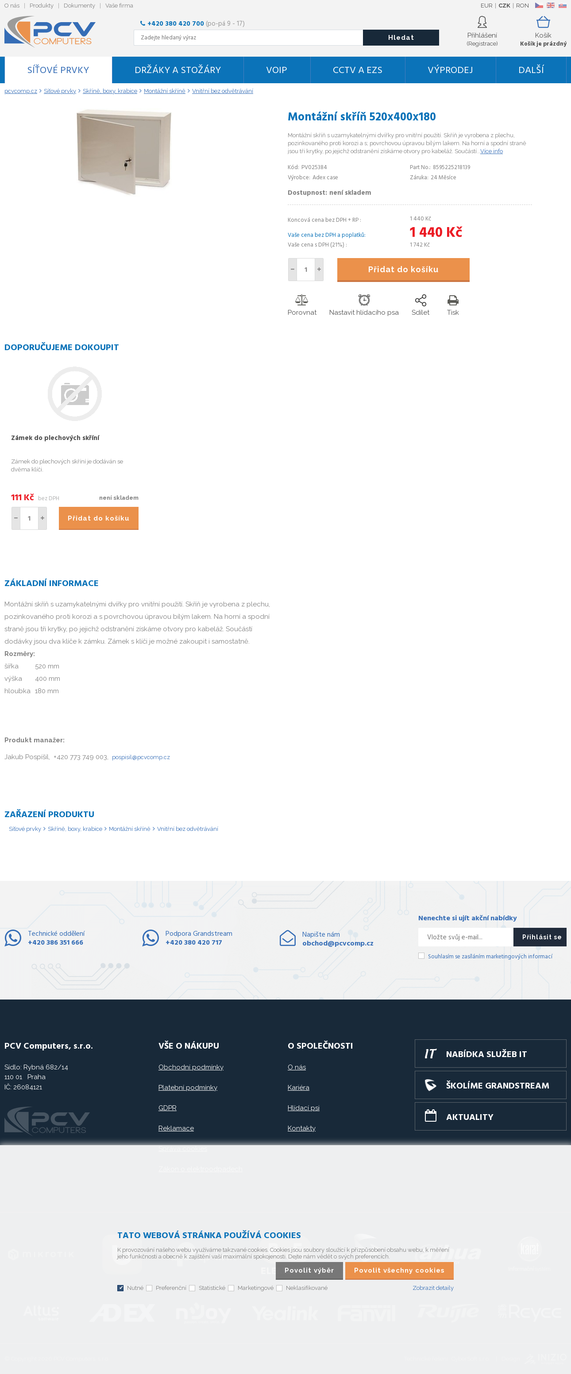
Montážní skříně (129, 829)
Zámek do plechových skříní (55, 438)
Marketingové (256, 1288)
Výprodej (450, 70)
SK (562, 5)
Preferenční (171, 1288)
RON (522, 5)
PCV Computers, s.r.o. (55, 32)
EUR (487, 5)
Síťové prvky (58, 70)
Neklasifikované (307, 1288)
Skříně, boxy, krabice (75, 829)
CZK (504, 5)
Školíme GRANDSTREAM (497, 1086)
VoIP (276, 70)
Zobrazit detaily (433, 1288)
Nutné (135, 1288)
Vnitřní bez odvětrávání (187, 829)
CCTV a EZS (357, 70)
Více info (491, 151)
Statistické (212, 1288)
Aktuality (470, 1118)
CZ (539, 5)
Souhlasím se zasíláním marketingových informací (490, 956)
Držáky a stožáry (178, 70)
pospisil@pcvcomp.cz (141, 757)
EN (551, 5)
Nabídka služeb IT (486, 1055)
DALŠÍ (531, 70)
